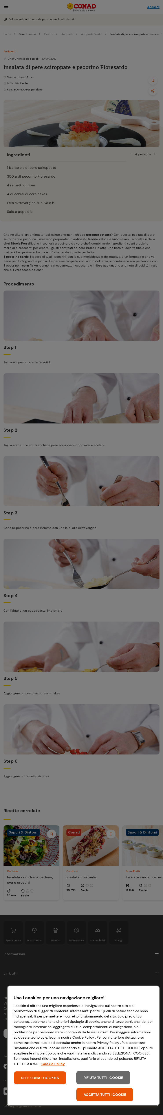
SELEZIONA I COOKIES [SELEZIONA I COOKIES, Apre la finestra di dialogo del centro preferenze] (40, 1078)
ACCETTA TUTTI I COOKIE (105, 1094)
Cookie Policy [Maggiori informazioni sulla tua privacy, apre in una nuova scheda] (53, 1064)
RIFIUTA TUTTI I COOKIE (103, 1077)
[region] (83, 1046)
